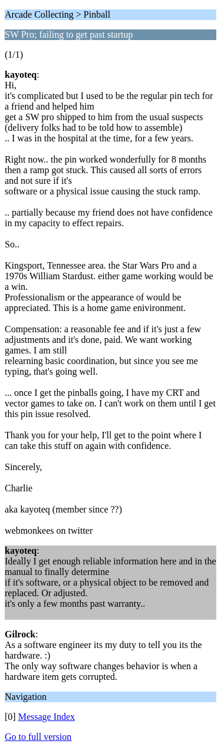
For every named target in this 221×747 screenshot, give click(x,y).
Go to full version (38, 737)
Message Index (46, 717)
